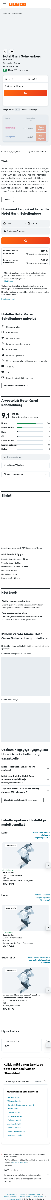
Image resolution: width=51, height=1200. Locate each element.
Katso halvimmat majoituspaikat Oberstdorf (42, 897)
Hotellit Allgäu (38, 1197)
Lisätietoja (8, 281)
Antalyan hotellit (14, 1124)
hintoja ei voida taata (19, 1162)
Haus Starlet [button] (7, 872)
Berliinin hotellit (14, 1097)
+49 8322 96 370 (11, 66)
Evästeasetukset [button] (8, 299)
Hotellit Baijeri (25, 1197)
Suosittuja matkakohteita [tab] (17, 1081)
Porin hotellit (12, 1108)
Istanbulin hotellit (14, 1135)
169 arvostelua (21, 70)
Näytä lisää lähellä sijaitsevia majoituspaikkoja (41, 835)
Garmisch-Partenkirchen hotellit (20, 1105)
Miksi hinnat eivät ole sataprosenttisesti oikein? (27, 1180)
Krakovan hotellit (14, 1120)
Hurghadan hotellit (15, 1116)
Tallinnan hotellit (14, 1101)
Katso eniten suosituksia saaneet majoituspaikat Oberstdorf (39, 960)
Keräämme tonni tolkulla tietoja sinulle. (27, 1174)
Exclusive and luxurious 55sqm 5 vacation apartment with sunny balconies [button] (21, 996)
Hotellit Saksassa (10, 1197)
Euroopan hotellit (34, 1194)
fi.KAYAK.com (11, 1194)
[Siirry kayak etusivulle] (17, 4)
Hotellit (22, 1194)
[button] (5, 4)
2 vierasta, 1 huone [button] (14, 86)
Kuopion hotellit (14, 1112)
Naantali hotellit (14, 1127)
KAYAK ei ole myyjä (27, 1170)
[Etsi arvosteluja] (28, 457)
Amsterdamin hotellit (16, 1131)
